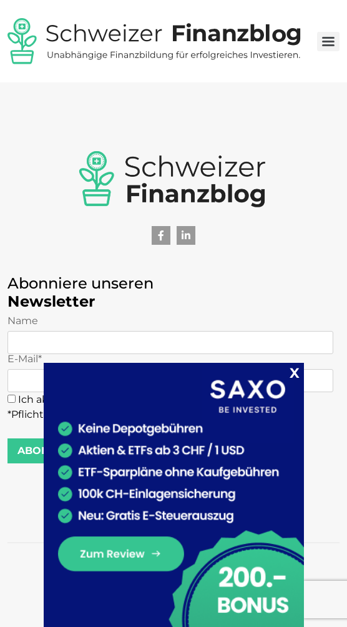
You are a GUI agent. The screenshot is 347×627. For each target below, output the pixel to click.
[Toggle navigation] (328, 41)
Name (170, 335)
